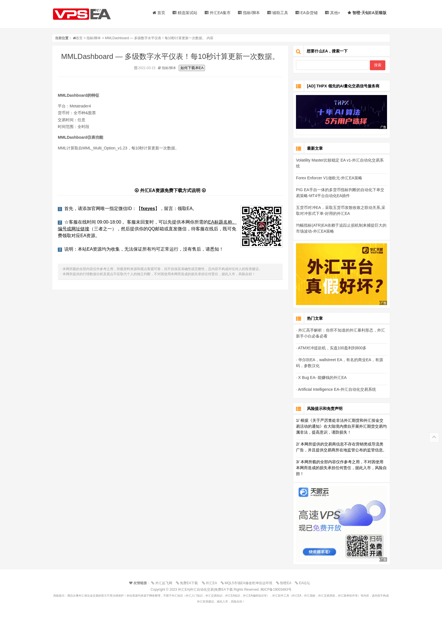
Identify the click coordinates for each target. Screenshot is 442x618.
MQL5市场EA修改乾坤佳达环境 (248, 583)
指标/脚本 (249, 12)
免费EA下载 (188, 583)
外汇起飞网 (163, 583)
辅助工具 (277, 12)
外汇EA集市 (218, 12)
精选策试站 (185, 12)
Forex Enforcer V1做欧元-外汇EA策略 (329, 178)
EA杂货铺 (306, 12)
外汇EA (211, 583)
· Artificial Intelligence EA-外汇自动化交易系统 (336, 389)
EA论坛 (304, 583)
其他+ (332, 12)
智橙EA (285, 583)
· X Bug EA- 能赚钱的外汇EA (321, 377)
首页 (159, 12)
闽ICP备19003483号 (275, 589)
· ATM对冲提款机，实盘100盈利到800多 (331, 348)
